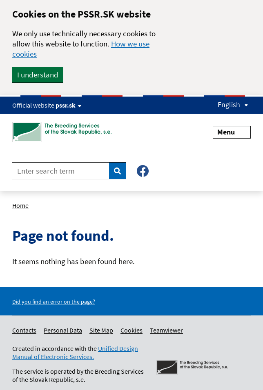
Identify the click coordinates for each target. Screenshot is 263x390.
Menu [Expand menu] (231, 132)
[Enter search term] (60, 171)
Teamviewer (166, 330)
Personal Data (63, 330)
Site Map (101, 330)
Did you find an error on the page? (53, 301)
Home (20, 205)
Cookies (131, 330)
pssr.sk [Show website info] (68, 105)
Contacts (24, 330)
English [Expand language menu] (233, 104)
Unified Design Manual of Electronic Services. (75, 352)
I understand (37, 74)
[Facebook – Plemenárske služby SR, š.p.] (143, 171)
